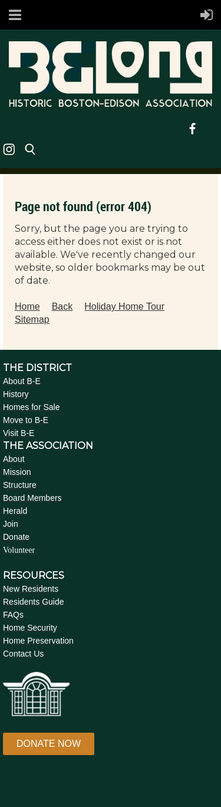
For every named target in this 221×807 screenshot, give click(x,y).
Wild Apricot (102, 784)
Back (62, 306)
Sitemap (32, 319)
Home (27, 306)
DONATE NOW (49, 744)
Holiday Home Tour (124, 306)
